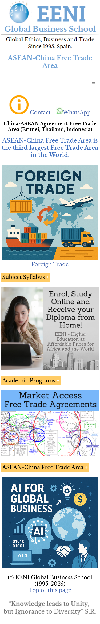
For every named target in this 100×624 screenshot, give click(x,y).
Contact (40, 112)
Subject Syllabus (23, 277)
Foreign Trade (50, 264)
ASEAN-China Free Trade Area (42, 467)
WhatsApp (73, 112)
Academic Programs (28, 380)
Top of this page (50, 590)
